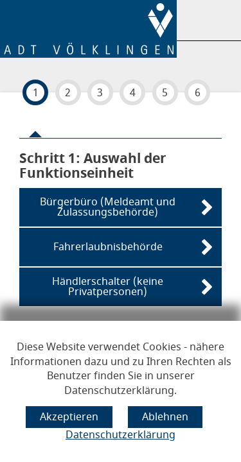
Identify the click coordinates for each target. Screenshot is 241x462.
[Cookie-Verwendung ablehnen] (165, 417)
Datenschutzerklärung (120, 435)
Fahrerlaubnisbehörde (108, 247)
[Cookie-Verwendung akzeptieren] (69, 417)
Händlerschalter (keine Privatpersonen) (107, 287)
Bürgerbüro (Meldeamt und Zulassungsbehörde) (107, 207)
